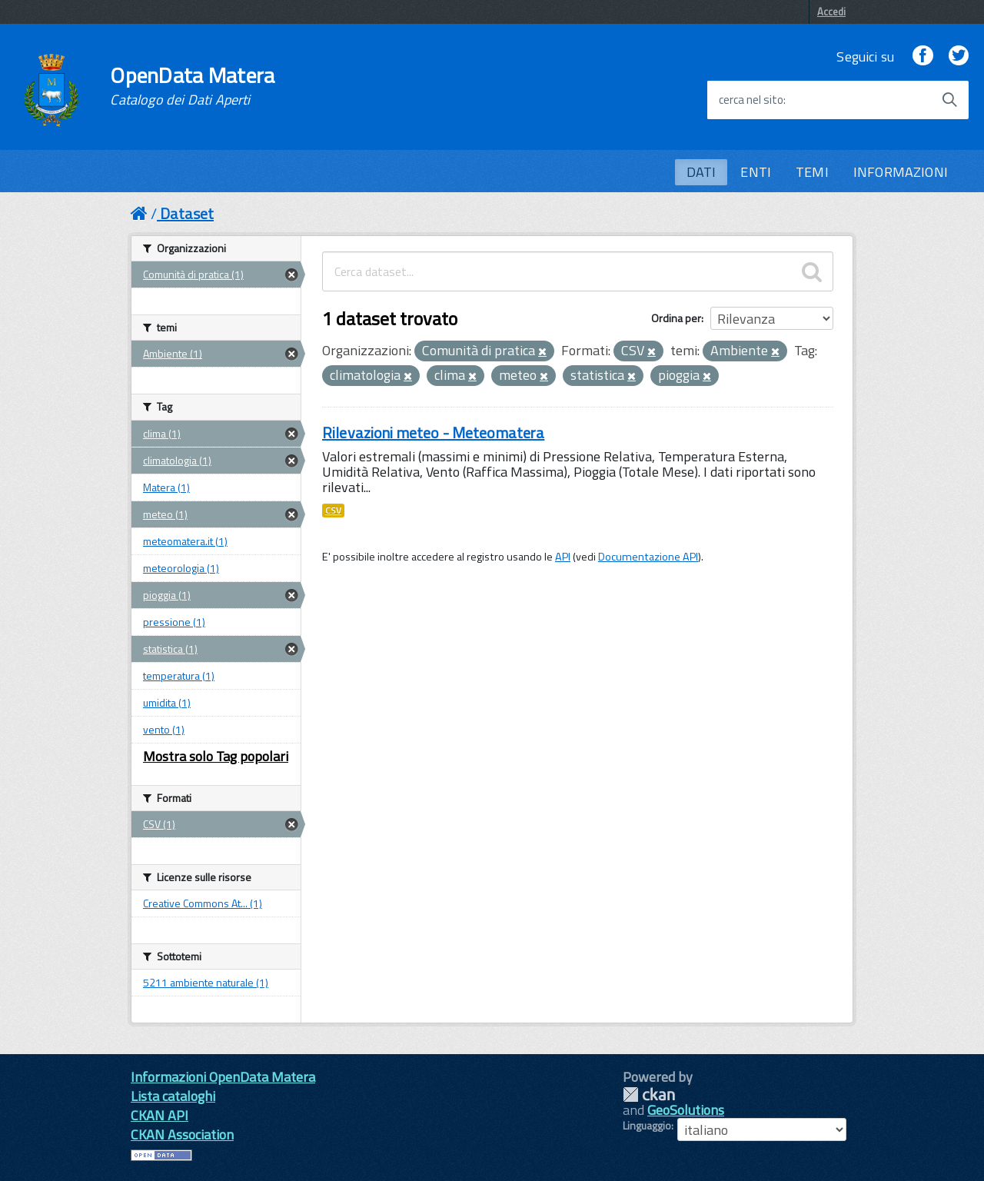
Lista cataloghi (173, 1096)
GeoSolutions (685, 1109)
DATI (701, 171)
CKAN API (159, 1115)
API (562, 556)
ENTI (755, 171)
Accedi (831, 11)
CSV (333, 510)
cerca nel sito (751, 100)
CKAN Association (182, 1134)
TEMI (812, 171)
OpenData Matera (192, 86)
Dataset (187, 213)
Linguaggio (647, 1125)
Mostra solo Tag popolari (215, 756)
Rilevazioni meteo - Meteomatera (433, 432)
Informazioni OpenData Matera (223, 1076)
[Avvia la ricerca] (949, 100)
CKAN (649, 1094)
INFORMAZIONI (900, 171)
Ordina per (676, 318)
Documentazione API (648, 556)
